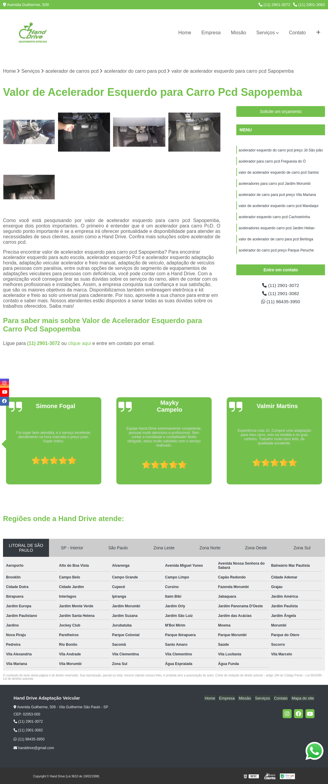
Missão (238, 32)
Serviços (265, 32)
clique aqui (79, 343)
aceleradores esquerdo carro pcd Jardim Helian (276, 230)
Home (184, 32)
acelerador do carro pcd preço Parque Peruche (276, 253)
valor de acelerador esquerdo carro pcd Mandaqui (278, 208)
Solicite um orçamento (281, 111)
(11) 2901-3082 (309, 4)
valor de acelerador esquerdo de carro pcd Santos (278, 173)
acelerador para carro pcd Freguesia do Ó (271, 162)
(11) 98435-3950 (280, 305)
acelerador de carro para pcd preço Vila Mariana (277, 196)
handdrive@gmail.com (34, 748)
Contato (297, 32)
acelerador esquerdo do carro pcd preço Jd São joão (280, 150)
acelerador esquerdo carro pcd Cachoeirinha (274, 219)
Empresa (211, 32)
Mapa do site (303, 698)
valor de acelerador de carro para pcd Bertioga (275, 242)
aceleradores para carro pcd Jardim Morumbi (274, 185)
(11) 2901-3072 (274, 4)
